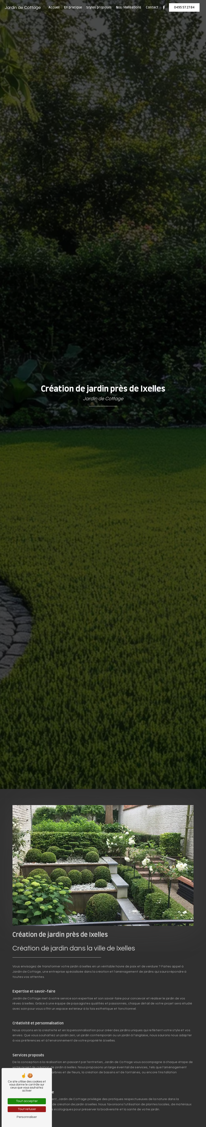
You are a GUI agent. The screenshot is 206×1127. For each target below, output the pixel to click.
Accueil (54, 7)
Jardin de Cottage (23, 7)
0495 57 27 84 (184, 7)
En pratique (73, 7)
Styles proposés (99, 7)
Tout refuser (27, 1109)
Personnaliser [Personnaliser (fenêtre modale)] (27, 1117)
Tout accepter (27, 1101)
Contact (152, 7)
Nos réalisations (128, 7)
